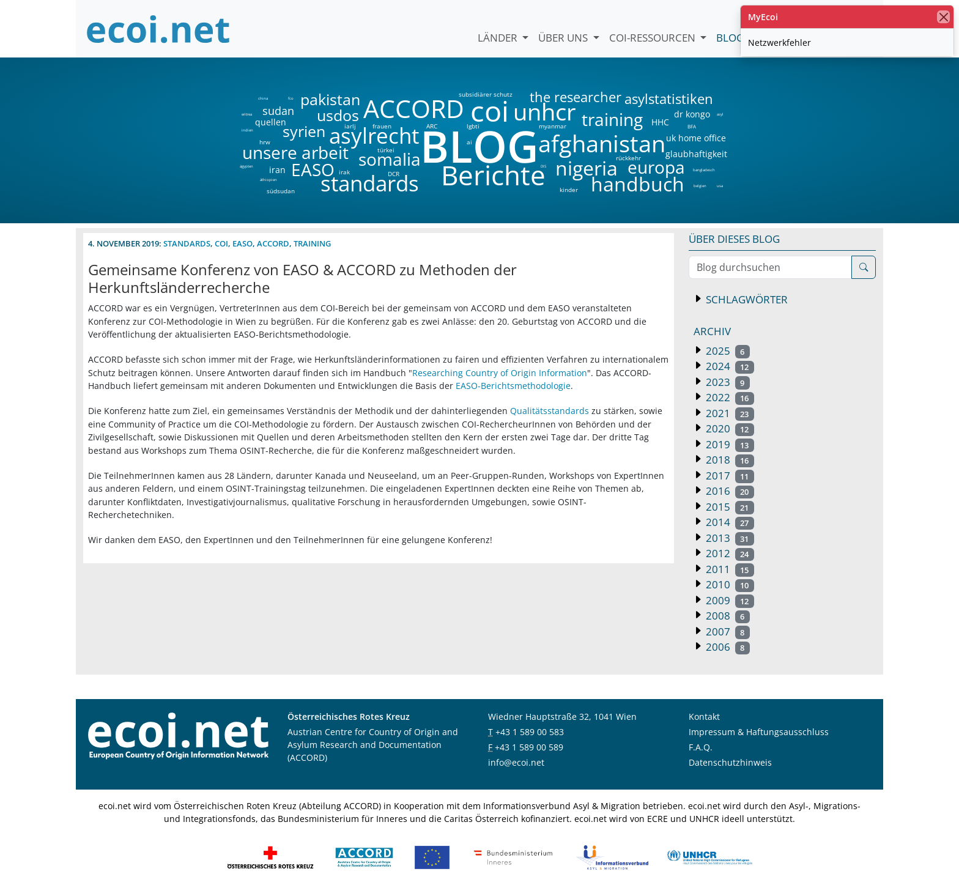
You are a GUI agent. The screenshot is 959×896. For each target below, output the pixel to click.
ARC (431, 126)
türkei (385, 150)
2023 (726, 382)
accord (273, 243)
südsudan (281, 191)
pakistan (330, 99)
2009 (728, 600)
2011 (728, 569)
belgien (700, 186)
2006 (726, 647)
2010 (728, 584)
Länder (499, 38)
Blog (730, 38)
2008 (726, 616)
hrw (264, 142)
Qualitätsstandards (549, 411)
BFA (690, 126)
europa (656, 167)
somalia (389, 159)
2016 (728, 491)
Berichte (493, 177)
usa (720, 186)
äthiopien (268, 180)
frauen (381, 126)
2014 (728, 522)
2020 (728, 428)
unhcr (544, 112)
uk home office (696, 138)
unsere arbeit (264, 152)
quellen (263, 120)
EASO (313, 169)
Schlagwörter (745, 299)
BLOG (478, 146)
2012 (728, 553)
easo (242, 243)
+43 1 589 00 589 (529, 747)
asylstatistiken (668, 99)
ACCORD (413, 108)
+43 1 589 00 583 (529, 732)
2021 (728, 413)
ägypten (246, 166)
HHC (660, 122)
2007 (726, 631)
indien (247, 130)
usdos (338, 115)
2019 (728, 444)
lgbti (473, 126)
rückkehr (628, 158)
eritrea (247, 114)
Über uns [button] (564, 38)
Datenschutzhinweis (730, 762)
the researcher (555, 97)
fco (291, 98)
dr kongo (692, 114)
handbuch (636, 184)
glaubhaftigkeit (696, 154)
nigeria (586, 168)
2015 (728, 507)
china (262, 98)
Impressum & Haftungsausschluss (759, 732)
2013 (728, 538)
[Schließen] (943, 16)
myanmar (552, 126)
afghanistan (601, 143)
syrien (304, 131)
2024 (728, 366)
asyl (720, 114)
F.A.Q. (701, 747)
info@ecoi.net (516, 762)
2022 (728, 397)
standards (369, 183)
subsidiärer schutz (486, 94)
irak (344, 172)
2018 (728, 460)
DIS (543, 166)
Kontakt (704, 716)
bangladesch (703, 170)
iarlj (349, 126)
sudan (278, 110)
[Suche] (863, 267)
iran (277, 170)
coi (489, 111)
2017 (728, 475)
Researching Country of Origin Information (499, 373)
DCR (393, 174)
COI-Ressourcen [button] (653, 38)
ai (469, 142)
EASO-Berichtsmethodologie (513, 385)
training (612, 119)
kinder (569, 190)
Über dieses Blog (734, 239)
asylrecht (373, 136)
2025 (726, 351)
